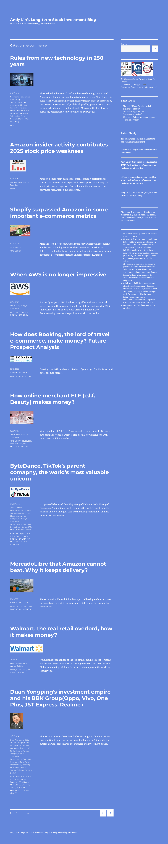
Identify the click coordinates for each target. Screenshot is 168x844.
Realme (13, 790)
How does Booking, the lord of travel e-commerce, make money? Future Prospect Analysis (60, 340)
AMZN (12, 189)
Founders (14, 185)
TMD (18, 544)
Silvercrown (126, 150)
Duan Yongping (17, 740)
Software (20, 530)
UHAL (26, 790)
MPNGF (26, 539)
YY (16, 793)
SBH (25, 444)
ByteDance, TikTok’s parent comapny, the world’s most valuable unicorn (59, 472)
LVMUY (19, 444)
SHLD (12, 446)
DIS (11, 779)
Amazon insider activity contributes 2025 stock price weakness (59, 147)
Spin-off (22, 767)
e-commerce (23, 182)
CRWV (19, 312)
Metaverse (22, 108)
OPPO (12, 787)
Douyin (19, 536)
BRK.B (28, 776)
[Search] (155, 48)
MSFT (19, 315)
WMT (27, 446)
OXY (18, 787)
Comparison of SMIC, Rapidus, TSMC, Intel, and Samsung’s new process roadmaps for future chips (139, 165)
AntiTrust (26, 373)
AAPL (12, 125)
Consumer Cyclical (18, 434)
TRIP (30, 376)
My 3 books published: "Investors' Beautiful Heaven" (138, 80)
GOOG (25, 312)
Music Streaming (17, 111)
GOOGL (13, 315)
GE (15, 779)
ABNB (12, 376)
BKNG (18, 376)
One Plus (25, 785)
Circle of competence (19, 751)
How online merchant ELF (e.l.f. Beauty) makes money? (52, 398)
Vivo (12, 793)
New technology (17, 97)
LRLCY (13, 444)
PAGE (12, 609)
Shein (21, 609)
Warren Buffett (16, 666)
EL (26, 441)
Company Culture (17, 519)
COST (24, 670)
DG (23, 441)
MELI (26, 606)
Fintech (23, 105)
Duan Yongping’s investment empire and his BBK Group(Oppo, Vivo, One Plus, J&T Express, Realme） (60, 698)
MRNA (12, 785)
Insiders (13, 182)
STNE (26, 609)
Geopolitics (15, 527)
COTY (18, 441)
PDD (23, 787)
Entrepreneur (16, 524)
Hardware (14, 762)
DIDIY (12, 536)
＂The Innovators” (131, 120)
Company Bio (16, 754)
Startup (21, 119)
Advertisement (16, 510)
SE (17, 609)
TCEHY (24, 542)
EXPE (24, 376)
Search (124, 44)
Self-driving (15, 116)
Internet (13, 108)
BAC (23, 776)
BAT (17, 533)
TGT (17, 446)
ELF (29, 441)
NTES (17, 542)
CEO (26, 740)
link (142, 305)
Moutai (26, 782)
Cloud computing (17, 306)
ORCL (25, 315)
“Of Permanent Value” (132, 114)
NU (30, 606)
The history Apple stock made (135, 112)
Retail (12, 663)
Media (12, 530)
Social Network (16, 508)
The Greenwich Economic (132, 139)
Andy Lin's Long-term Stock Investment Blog (53, 19)
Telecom (21, 770)
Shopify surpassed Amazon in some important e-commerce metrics (59, 212)
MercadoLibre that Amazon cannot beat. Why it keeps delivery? (58, 567)
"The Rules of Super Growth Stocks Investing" (139, 87)
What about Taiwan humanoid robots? (139, 117)
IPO (29, 527)
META (19, 539)
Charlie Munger (16, 743)
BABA (12, 533)
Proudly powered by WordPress (64, 832)
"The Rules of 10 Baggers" (132, 84)
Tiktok (12, 544)
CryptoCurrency (16, 102)
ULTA (22, 446)
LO (11, 672)
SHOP (18, 251)
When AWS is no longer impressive (58, 274)
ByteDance (25, 533)
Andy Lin (124, 162)
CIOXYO (19, 606)
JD (28, 670)
